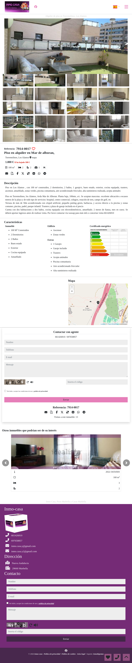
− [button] (72, 291)
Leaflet (103, 324)
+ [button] (72, 287)
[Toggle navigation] (126, 6)
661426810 (60, 337)
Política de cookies (69, 654)
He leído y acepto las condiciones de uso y (27, 391)
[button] (5, 462)
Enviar (66, 399)
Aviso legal (81, 654)
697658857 (72, 337)
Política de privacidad (52, 654)
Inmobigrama (98, 654)
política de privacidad (41, 391)
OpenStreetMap (113, 324)
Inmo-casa (38, 654)
